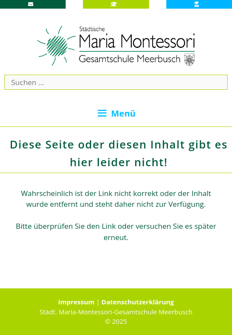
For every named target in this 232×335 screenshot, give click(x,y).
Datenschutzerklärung (138, 301)
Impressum (76, 301)
